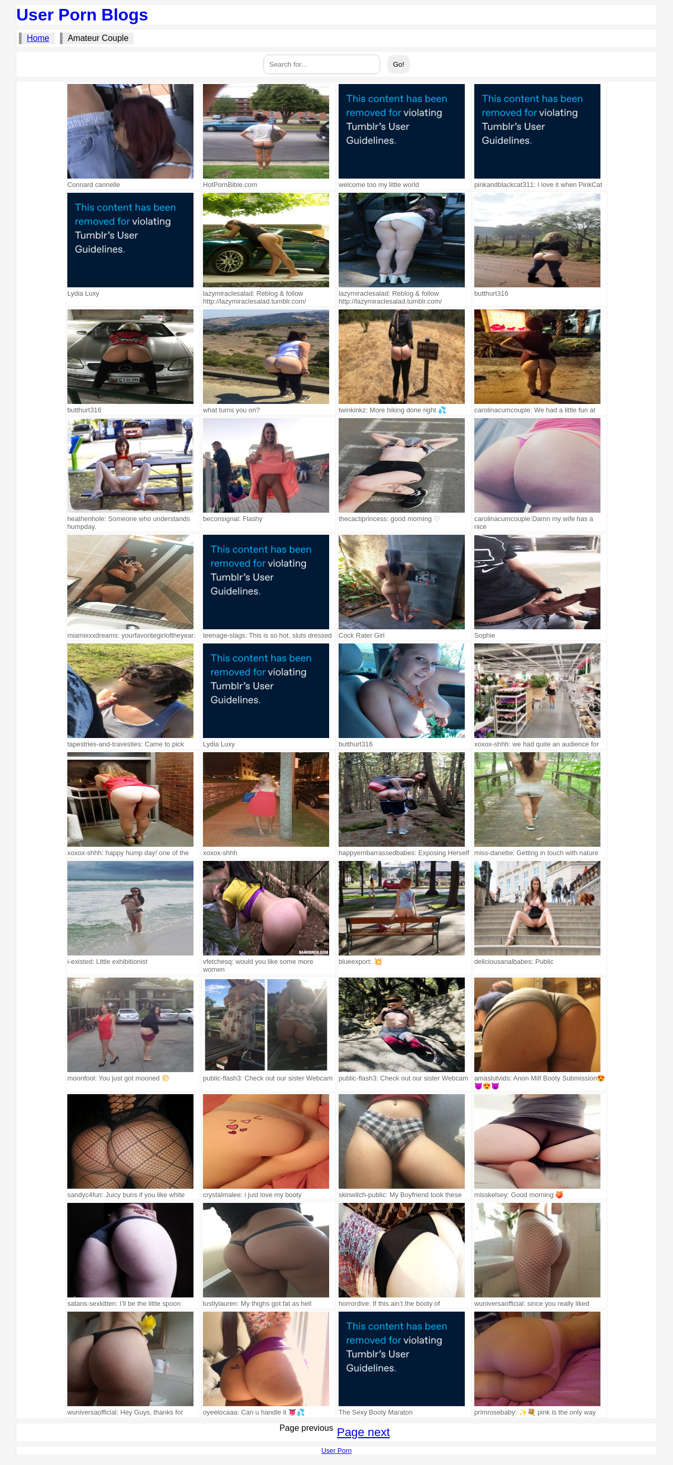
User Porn (336, 1450)
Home (38, 38)
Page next (363, 1432)
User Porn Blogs (82, 14)
